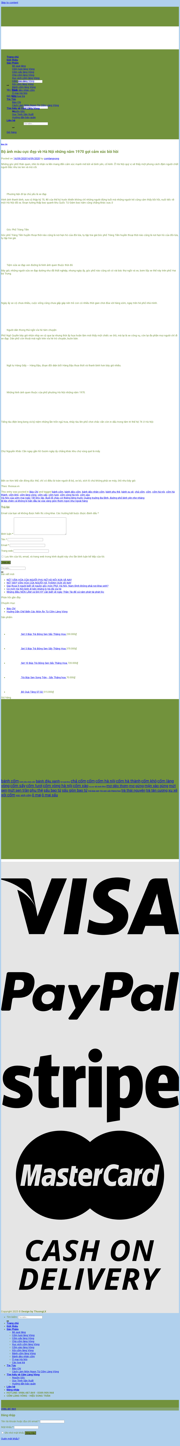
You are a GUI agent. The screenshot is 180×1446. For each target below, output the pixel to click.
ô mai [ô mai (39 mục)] (36, 798)
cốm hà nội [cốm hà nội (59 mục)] (105, 784)
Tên (4, 542)
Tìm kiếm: (17, 123)
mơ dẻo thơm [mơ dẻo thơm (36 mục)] (117, 789)
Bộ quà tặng (19, 66)
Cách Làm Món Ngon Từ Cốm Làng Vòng (35, 105)
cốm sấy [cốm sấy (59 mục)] (17, 789)
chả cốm (140, 491)
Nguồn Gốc (18, 111)
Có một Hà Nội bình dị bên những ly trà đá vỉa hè (34, 592)
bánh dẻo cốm (73, 491)
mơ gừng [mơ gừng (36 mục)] (136, 789)
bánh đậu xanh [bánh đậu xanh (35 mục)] (48, 784)
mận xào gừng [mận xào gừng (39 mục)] (156, 789)
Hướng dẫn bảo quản (24, 117)
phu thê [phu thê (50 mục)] (36, 793)
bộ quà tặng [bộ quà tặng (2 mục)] (65, 785)
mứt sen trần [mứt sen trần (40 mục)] (18, 793)
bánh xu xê (127, 491)
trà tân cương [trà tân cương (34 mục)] (157, 794)
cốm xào (85, 494)
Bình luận (7, 537)
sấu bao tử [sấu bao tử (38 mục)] (52, 793)
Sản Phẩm (13, 62)
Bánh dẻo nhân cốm (23, 90)
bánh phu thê (113, 491)
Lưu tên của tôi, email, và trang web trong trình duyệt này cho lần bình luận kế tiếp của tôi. (55, 559)
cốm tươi (54, 494)
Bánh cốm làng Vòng (24, 87)
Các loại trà (18, 96)
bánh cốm (57, 491)
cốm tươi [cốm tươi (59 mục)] (34, 789)
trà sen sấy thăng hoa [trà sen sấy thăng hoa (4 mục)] (110, 794)
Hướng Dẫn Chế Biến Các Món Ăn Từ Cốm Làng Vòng (37, 614)
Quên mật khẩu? (10, 1442)
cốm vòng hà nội (69, 494)
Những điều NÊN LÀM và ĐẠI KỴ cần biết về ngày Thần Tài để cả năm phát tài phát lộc (55, 595)
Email (5, 548)
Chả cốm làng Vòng (23, 75)
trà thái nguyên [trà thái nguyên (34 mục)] (133, 794)
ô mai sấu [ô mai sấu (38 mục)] (50, 798)
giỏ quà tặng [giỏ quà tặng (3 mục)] (100, 790)
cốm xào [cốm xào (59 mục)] (80, 789)
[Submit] (8, 85)
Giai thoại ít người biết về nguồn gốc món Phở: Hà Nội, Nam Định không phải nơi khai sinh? (57, 589)
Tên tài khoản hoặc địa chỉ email (20, 1424)
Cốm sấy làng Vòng (23, 72)
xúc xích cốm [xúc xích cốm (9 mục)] (23, 798)
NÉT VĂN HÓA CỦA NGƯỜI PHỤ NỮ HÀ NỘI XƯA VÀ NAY (39, 583)
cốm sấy (42, 494)
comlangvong (51, 158)
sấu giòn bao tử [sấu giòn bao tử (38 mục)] (75, 793)
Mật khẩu (7, 1430)
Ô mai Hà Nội (19, 93)
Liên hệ (11, 120)
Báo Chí (16, 102)
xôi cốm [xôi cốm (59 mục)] (8, 798)
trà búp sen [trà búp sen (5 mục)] (93, 794)
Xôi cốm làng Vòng (23, 84)
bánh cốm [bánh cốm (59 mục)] (10, 784)
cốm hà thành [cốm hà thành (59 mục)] (128, 784)
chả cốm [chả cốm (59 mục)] (78, 784)
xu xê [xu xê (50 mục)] (172, 793)
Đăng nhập (30, 1436)
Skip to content (9, 2)
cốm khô (14, 494)
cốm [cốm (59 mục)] (91, 784)
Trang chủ (13, 56)
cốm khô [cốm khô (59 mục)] (149, 784)
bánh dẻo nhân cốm (93, 491)
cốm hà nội (158, 491)
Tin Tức (11, 99)
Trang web (7, 554)
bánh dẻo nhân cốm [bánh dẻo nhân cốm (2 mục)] (27, 785)
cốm (148, 491)
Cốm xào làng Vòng (23, 81)
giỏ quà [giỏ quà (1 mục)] (91, 790)
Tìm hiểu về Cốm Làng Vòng (23, 108)
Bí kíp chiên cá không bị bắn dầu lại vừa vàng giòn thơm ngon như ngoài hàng (44, 500)
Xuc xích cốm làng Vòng (25, 78)
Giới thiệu (12, 59)
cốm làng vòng (28, 494)
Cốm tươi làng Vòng (23, 69)
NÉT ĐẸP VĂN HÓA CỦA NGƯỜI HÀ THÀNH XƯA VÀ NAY (39, 586)
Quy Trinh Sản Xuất (23, 114)
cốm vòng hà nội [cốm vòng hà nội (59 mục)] (57, 789)
